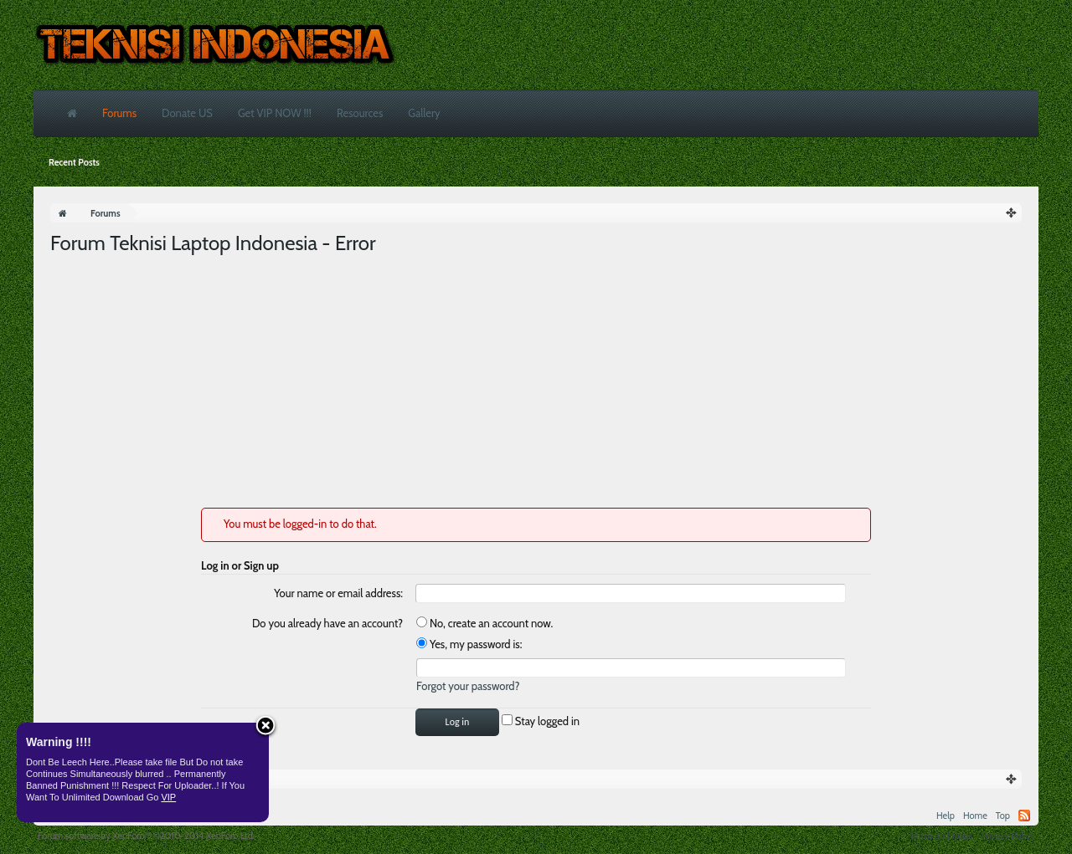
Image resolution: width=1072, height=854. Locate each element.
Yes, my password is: (469, 644)
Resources (360, 113)
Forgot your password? (468, 686)
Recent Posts (74, 162)
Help (945, 815)
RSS (1024, 815)
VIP (168, 797)
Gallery (424, 113)
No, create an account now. (484, 623)
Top (1003, 815)
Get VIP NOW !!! (275, 113)
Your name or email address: (338, 593)
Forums (119, 113)
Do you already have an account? (327, 623)
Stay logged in (541, 721)
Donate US (187, 113)
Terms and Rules (941, 835)
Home (975, 815)
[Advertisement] (536, 382)
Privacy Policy (1008, 835)
